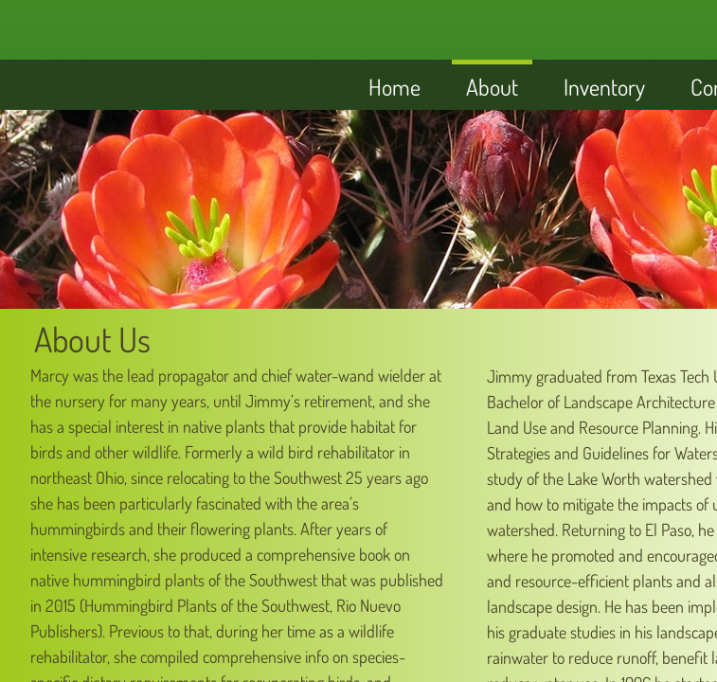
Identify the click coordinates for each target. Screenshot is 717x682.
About (492, 86)
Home (394, 86)
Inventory (604, 86)
